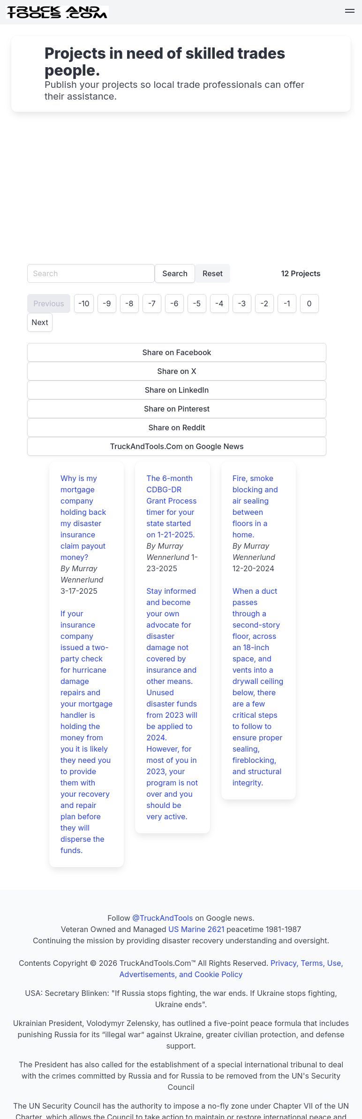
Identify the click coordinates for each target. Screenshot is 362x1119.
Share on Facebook (176, 352)
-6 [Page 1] (174, 303)
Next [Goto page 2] (39, 322)
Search (175, 273)
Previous (48, 303)
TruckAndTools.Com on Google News (176, 446)
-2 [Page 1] (264, 303)
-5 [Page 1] (197, 303)
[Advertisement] (181, 193)
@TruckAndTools (162, 918)
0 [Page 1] (309, 303)
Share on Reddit (177, 427)
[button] (349, 12)
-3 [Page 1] (242, 303)
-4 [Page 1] (219, 303)
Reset (213, 273)
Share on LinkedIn (177, 390)
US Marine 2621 (196, 929)
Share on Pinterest (177, 408)
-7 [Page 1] (152, 303)
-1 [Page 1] (287, 303)
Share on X (176, 371)
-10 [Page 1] (84, 303)
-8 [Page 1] (129, 303)
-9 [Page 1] (107, 303)
